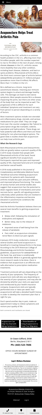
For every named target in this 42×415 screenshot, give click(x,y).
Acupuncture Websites (17, 389)
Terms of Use (19, 394)
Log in (26, 400)
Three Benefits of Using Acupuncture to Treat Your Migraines (29, 323)
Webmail (16, 400)
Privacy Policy (29, 394)
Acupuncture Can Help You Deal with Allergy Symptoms (9, 323)
